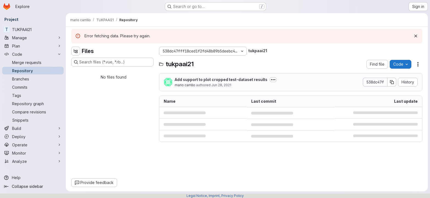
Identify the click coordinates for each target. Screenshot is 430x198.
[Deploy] (33, 136)
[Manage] (33, 37)
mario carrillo (185, 85)
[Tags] (33, 95)
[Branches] (33, 79)
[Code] (33, 54)
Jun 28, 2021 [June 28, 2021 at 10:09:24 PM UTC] (221, 85)
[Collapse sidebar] (33, 186)
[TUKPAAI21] (33, 29)
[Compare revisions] (33, 112)
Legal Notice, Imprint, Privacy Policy (215, 196)
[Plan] (33, 46)
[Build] (33, 128)
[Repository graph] (33, 103)
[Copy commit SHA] (391, 82)
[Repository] (33, 70)
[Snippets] (33, 120)
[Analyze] (33, 161)
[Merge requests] (33, 62)
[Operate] (33, 145)
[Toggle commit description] (273, 79)
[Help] (33, 178)
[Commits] (33, 87)
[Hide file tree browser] (75, 51)
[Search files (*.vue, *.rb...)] (112, 62)
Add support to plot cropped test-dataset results (221, 79)
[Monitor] (33, 153)
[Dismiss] (415, 36)
